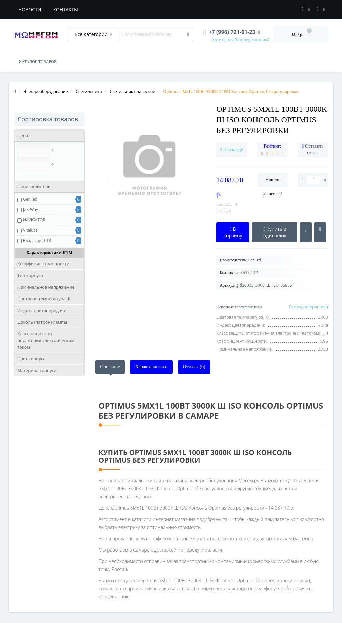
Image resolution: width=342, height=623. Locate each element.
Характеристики (151, 366)
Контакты (65, 9)
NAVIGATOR (34, 220)
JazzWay (30, 209)
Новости (29, 9)
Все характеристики (308, 307)
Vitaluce (30, 230)
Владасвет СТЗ (37, 240)
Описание (110, 366)
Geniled (30, 199)
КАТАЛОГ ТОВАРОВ (38, 61)
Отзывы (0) (194, 366)
